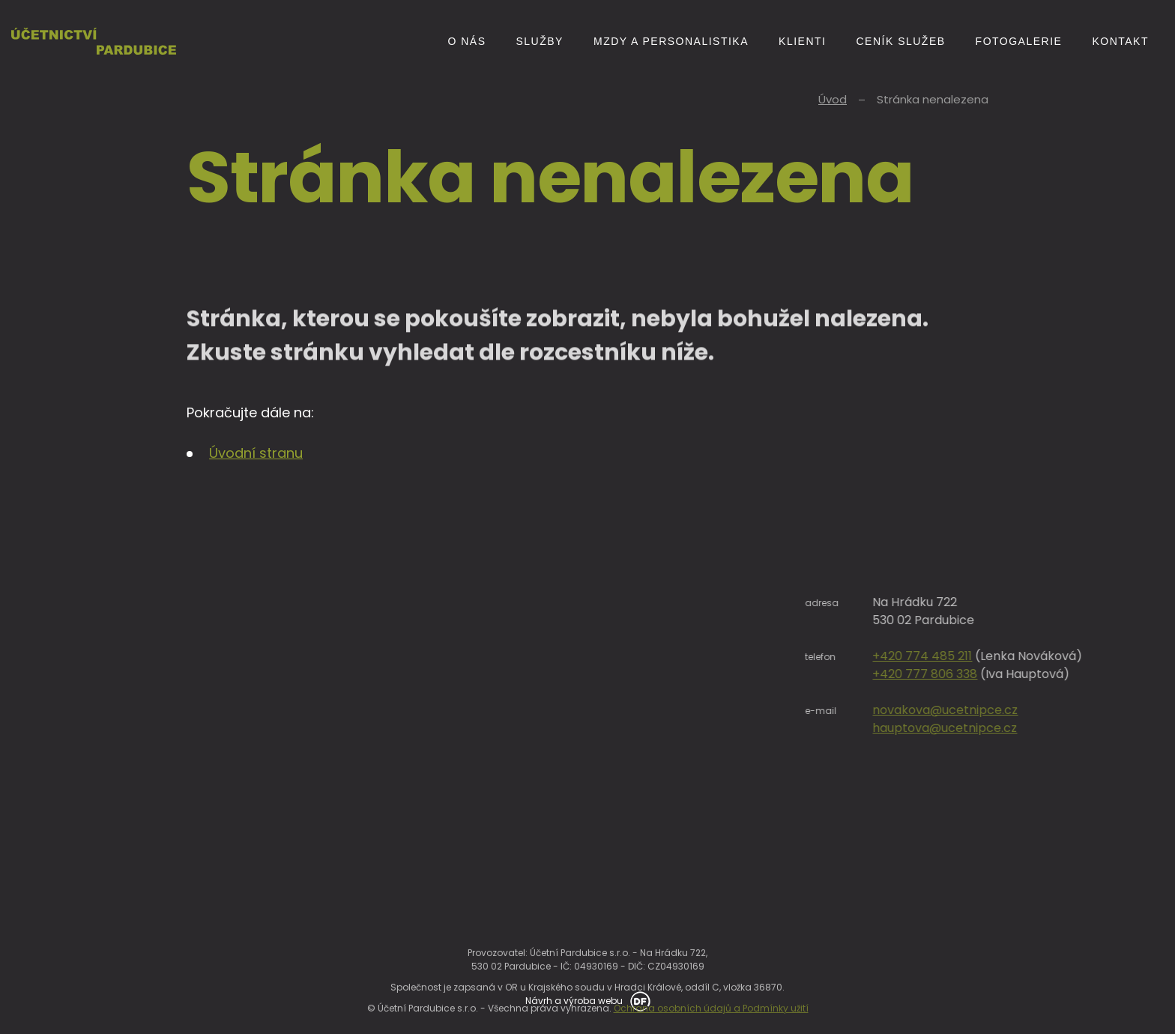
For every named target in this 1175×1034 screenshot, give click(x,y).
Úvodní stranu (256, 453)
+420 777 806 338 (999, 674)
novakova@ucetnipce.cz (1020, 710)
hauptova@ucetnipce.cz (1019, 728)
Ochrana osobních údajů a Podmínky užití (711, 1021)
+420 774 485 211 (997, 656)
